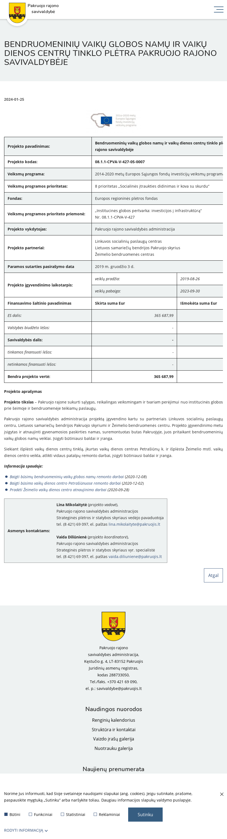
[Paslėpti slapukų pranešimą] (221, 794)
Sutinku (145, 815)
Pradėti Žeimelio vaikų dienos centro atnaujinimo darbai (59, 489)
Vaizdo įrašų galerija (113, 739)
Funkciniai (40, 814)
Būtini (12, 814)
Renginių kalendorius (113, 720)
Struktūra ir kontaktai (113, 730)
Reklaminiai (107, 814)
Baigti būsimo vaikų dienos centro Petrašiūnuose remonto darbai (65, 483)
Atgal (213, 575)
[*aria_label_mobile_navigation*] (219, 10)
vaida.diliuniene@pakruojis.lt (135, 556)
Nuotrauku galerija (113, 748)
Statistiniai (73, 814)
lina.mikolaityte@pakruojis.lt (134, 524)
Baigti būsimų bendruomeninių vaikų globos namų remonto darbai (67, 476)
